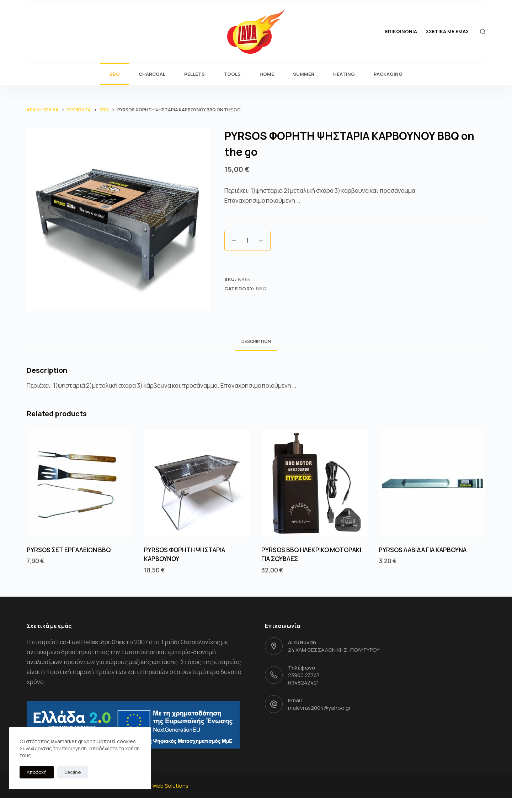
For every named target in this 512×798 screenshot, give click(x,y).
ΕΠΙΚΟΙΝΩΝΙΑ (401, 31)
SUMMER (303, 74)
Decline (72, 772)
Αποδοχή (37, 772)
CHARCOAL (152, 74)
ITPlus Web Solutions (162, 785)
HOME (267, 74)
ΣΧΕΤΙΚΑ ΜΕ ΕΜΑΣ (447, 31)
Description (256, 341)
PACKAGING (388, 74)
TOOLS (232, 74)
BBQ (115, 74)
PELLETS (194, 74)
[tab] (256, 342)
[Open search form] (482, 31)
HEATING (344, 74)
